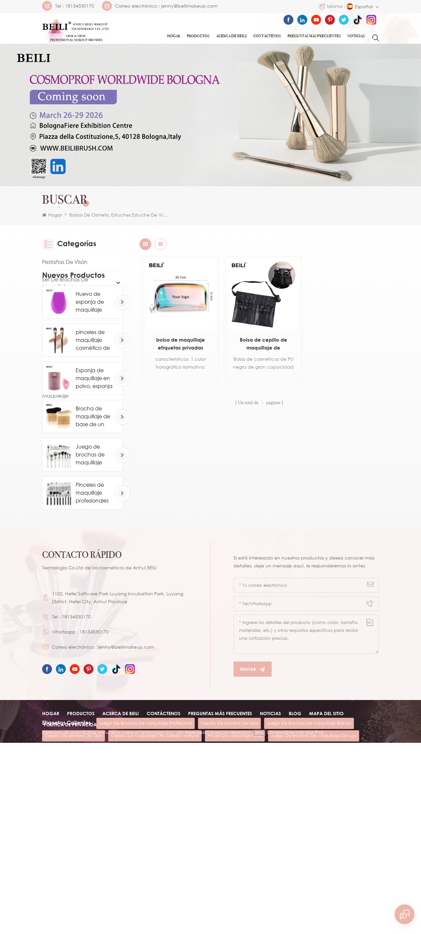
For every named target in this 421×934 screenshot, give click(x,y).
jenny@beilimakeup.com (189, 6)
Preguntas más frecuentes (314, 36)
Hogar (173, 36)
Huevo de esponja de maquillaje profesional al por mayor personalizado (93, 448)
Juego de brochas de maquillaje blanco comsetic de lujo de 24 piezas (91, 600)
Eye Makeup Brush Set (69, 328)
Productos (198, 36)
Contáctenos (267, 36)
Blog (295, 867)
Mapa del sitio (326, 867)
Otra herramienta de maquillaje (68, 392)
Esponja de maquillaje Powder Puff (70, 367)
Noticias (356, 36)
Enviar (252, 823)
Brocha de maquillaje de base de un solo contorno (93, 562)
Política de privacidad (72, 878)
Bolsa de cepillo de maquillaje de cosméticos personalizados (259, 341)
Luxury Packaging (64, 346)
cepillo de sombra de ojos (229, 895)
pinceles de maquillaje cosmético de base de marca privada (95, 486)
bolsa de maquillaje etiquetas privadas (179, 341)
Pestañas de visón (64, 262)
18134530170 (79, 6)
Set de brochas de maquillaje (65, 283)
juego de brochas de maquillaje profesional (145, 895)
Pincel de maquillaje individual (67, 308)
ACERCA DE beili (120, 867)
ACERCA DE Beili (231, 36)
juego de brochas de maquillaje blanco (309, 895)
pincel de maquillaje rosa (235, 908)
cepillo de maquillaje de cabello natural (155, 908)
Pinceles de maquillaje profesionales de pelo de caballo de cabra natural (93, 639)
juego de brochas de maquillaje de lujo (314, 908)
